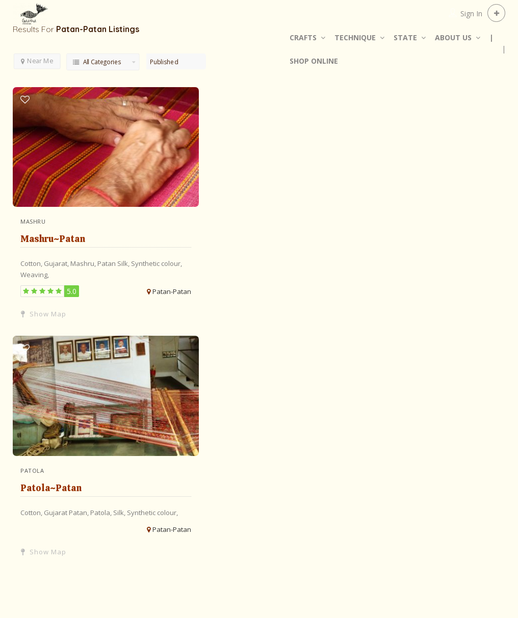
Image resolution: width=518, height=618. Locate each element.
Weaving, (34, 274)
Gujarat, (57, 263)
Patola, (101, 512)
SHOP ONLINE (314, 61)
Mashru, (83, 263)
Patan (107, 263)
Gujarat (56, 512)
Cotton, (32, 263)
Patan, (79, 512)
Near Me (37, 60)
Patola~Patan (51, 488)
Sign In (471, 13)
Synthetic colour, (156, 263)
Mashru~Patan (52, 239)
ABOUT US (453, 37)
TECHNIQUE (355, 37)
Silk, (124, 263)
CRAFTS (303, 37)
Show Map (43, 313)
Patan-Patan (171, 291)
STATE (405, 37)
